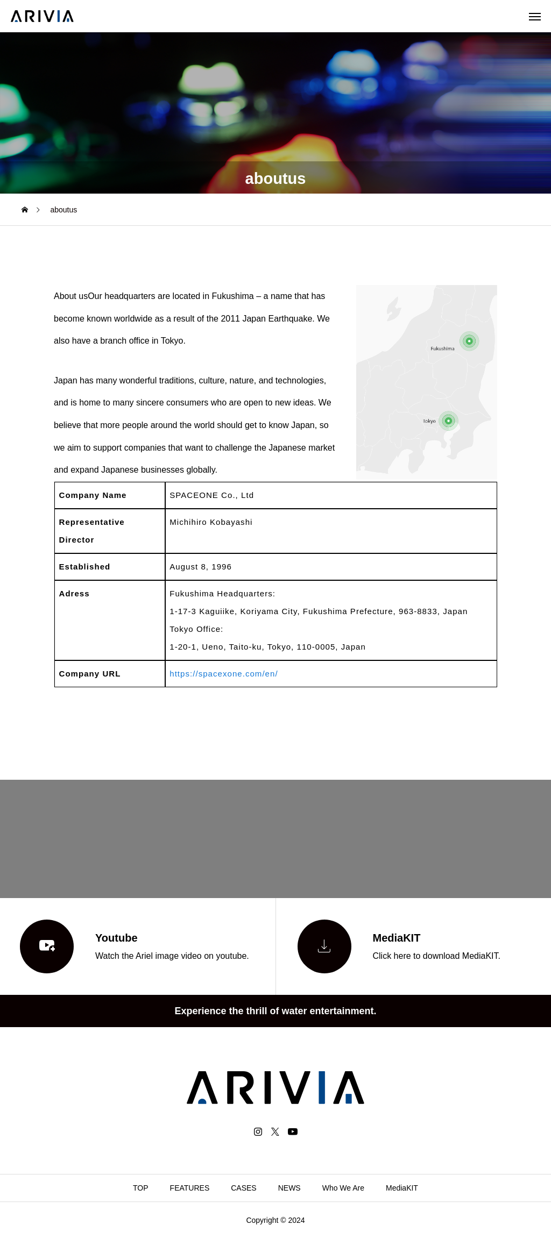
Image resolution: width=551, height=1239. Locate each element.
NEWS (289, 1188)
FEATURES (190, 1188)
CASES (243, 1188)
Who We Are (343, 1188)
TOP (141, 1188)
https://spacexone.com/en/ (223, 673)
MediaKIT (402, 1188)
